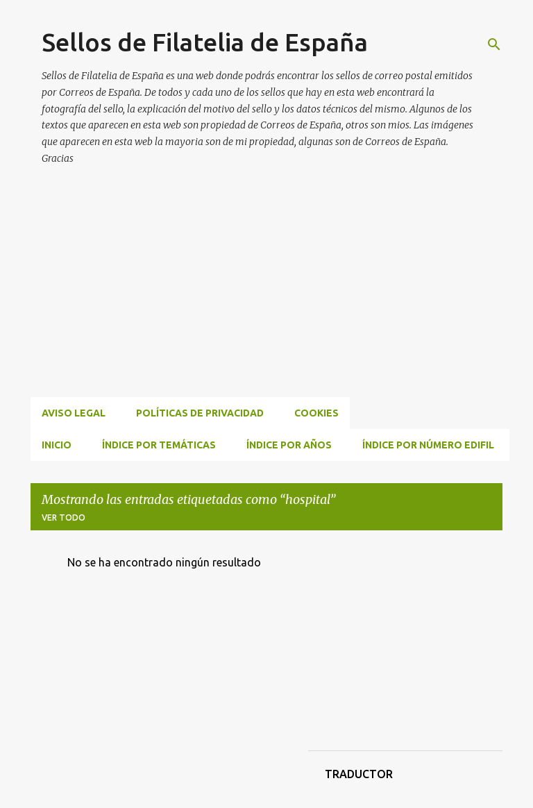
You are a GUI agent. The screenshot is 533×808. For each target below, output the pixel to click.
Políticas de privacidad (200, 413)
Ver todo (63, 517)
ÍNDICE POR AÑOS (289, 445)
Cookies (316, 413)
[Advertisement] (282, 298)
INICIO (56, 445)
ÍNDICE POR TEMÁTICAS (159, 445)
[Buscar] (494, 44)
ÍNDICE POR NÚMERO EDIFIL (428, 445)
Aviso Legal (73, 413)
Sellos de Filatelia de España (205, 42)
